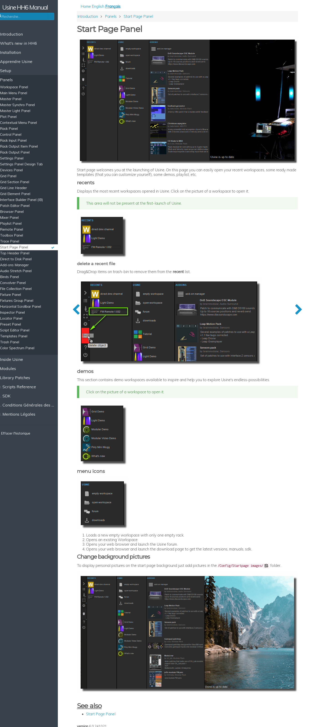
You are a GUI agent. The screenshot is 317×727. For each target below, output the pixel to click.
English (111, 7)
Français (126, 7)
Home (99, 7)
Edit (97, 717)
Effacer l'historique (21, 433)
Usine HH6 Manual (34, 7)
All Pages (115, 717)
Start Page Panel (114, 697)
